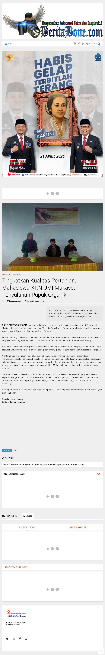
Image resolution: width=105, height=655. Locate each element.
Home (4, 274)
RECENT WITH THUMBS (16, 567)
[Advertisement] (52, 426)
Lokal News (16, 274)
